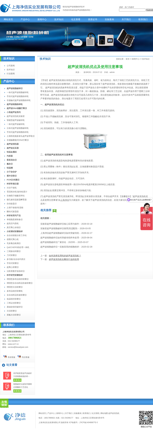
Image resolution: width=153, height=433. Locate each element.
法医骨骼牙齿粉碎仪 (16, 271)
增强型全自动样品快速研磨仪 (20, 283)
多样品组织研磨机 (15, 291)
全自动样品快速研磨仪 (17, 295)
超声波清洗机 (113, 413)
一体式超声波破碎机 (16, 124)
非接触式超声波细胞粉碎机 (19, 100)
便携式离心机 (13, 239)
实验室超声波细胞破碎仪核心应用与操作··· (60, 224)
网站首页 (8, 19)
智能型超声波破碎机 (16, 120)
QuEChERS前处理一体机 (18, 247)
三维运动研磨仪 (14, 303)
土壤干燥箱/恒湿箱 (15, 207)
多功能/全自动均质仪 (16, 259)
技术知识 (58, 19)
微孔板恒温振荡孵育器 (17, 199)
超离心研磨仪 (13, 267)
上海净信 (64, 200)
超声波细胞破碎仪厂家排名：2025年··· (58, 242)
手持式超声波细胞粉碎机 (18, 96)
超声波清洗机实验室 (16, 116)
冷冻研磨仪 (12, 311)
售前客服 (9, 356)
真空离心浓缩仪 (14, 227)
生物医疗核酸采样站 (16, 195)
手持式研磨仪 (13, 263)
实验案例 (109, 19)
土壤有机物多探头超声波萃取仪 (21, 136)
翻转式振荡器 (13, 211)
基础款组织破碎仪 (15, 307)
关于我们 (126, 19)
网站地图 (104, 413)
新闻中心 (42, 19)
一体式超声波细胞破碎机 (18, 92)
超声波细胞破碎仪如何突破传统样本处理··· (60, 237)
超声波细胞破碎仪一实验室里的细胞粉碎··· (60, 247)
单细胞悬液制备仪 (15, 219)
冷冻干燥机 (12, 188)
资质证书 (92, 19)
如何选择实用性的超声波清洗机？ (65, 255)
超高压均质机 (13, 223)
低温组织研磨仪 (14, 299)
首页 (127, 59)
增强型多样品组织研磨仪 (18, 279)
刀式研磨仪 (12, 255)
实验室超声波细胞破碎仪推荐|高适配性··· (59, 228)
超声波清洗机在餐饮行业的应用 (64, 259)
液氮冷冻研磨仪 (14, 315)
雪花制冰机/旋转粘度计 (17, 192)
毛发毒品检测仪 (14, 243)
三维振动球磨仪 (14, 251)
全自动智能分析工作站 (17, 235)
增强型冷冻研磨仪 (15, 287)
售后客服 (23, 356)
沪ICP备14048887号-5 (88, 422)
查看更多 (17, 380)
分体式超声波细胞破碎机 (18, 128)
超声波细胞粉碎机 (82, 10)
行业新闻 (11, 73)
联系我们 (143, 19)
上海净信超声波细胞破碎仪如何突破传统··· (60, 233)
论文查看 (75, 19)
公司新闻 (11, 65)
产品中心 (25, 19)
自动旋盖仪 (12, 203)
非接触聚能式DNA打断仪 (18, 140)
